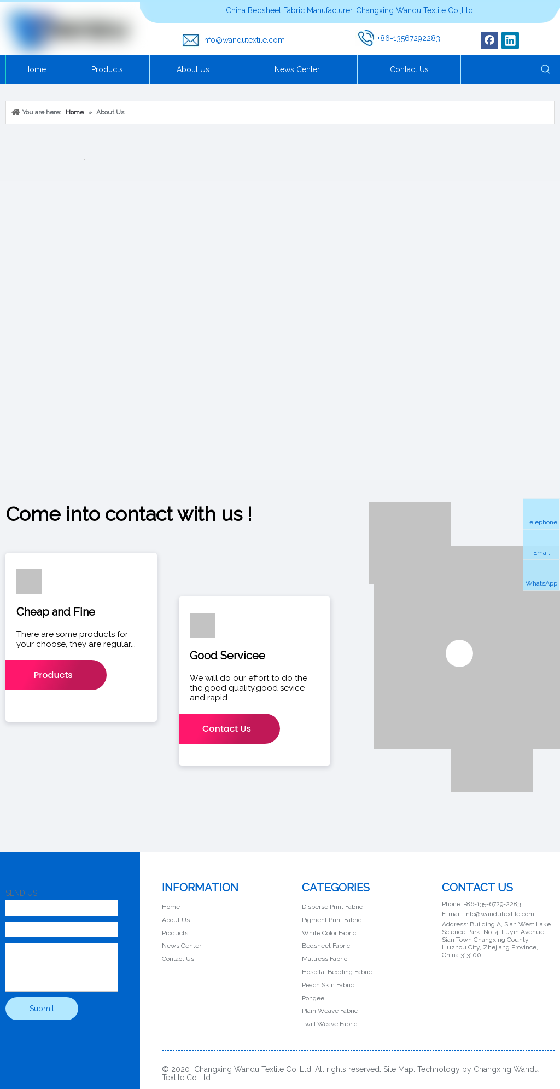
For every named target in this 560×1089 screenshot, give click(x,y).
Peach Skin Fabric (328, 985)
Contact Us (226, 728)
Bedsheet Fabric (326, 945)
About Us (176, 920)
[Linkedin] (510, 40)
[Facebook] (489, 40)
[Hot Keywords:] (546, 69)
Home (171, 907)
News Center (181, 945)
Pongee (313, 998)
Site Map (398, 1069)
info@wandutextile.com (243, 40)
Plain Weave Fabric (330, 1011)
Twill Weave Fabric (329, 1024)
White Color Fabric (329, 933)
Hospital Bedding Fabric (337, 972)
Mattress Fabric (324, 959)
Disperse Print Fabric (332, 907)
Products (53, 675)
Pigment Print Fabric (331, 920)
